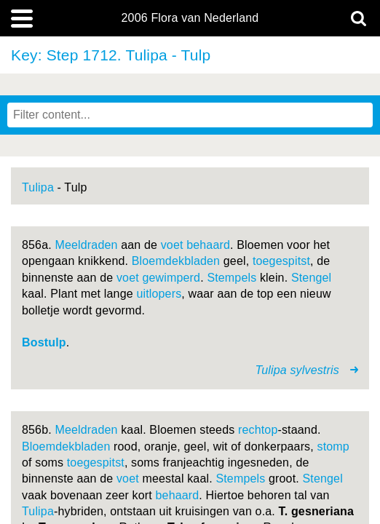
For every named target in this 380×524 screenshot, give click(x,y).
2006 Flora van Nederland (190, 18)
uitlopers (158, 293)
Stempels (231, 277)
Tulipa (38, 187)
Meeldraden (86, 245)
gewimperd (171, 277)
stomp (333, 446)
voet (172, 245)
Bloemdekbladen (176, 261)
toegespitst (281, 261)
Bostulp (44, 342)
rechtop (258, 430)
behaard (208, 245)
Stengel (311, 277)
